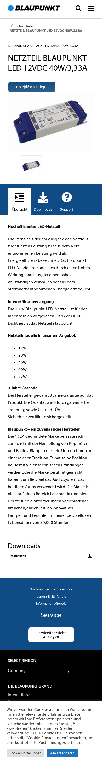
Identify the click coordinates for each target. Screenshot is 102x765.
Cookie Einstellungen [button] (25, 753)
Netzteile (26, 26)
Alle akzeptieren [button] (62, 753)
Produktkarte (17, 556)
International (19, 694)
